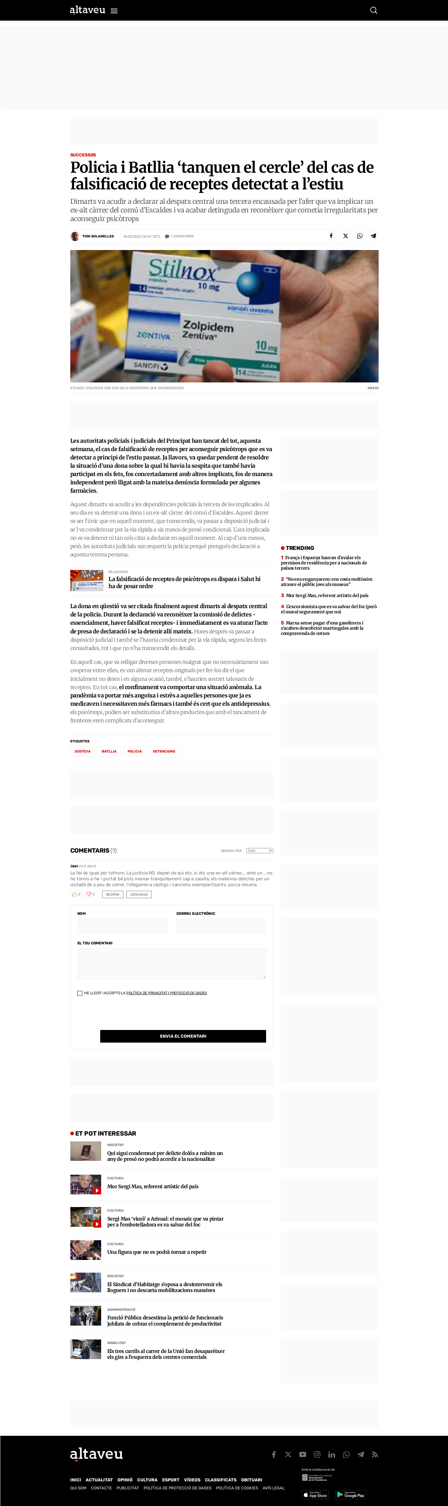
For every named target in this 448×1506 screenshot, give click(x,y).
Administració (121, 1297)
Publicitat (128, 1488)
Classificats (220, 1480)
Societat (115, 1132)
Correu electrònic (195, 913)
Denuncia (139, 895)
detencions (164, 751)
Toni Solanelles (98, 236)
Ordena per (231, 851)
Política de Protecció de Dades (178, 1488)
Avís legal (274, 1488)
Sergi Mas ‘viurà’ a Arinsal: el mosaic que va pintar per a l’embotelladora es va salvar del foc (165, 1209)
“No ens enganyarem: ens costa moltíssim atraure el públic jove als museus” (326, 581)
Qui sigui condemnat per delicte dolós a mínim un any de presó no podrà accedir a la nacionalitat (165, 1143)
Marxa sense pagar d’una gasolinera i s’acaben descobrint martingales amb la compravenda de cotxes (322, 628)
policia (135, 751)
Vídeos (192, 1480)
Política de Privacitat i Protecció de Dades (166, 993)
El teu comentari (95, 943)
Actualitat (99, 1480)
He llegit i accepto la (142, 993)
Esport (170, 1480)
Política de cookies (237, 1488)
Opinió (125, 1480)
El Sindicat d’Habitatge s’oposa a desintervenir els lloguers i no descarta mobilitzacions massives (165, 1275)
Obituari (251, 1480)
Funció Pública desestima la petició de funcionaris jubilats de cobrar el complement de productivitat (165, 1308)
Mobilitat (116, 1330)
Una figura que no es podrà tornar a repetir (157, 1239)
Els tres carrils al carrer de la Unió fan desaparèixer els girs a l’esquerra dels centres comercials (166, 1341)
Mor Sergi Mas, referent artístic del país (153, 1174)
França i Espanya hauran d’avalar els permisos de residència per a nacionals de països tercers (324, 563)
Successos (83, 155)
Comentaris (182, 236)
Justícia (82, 751)
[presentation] (124, 1018)
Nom (81, 913)
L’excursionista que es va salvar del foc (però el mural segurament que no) (329, 609)
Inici (75, 1480)
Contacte (101, 1488)
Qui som (78, 1488)
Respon (112, 895)
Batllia (109, 751)
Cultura (115, 1166)
